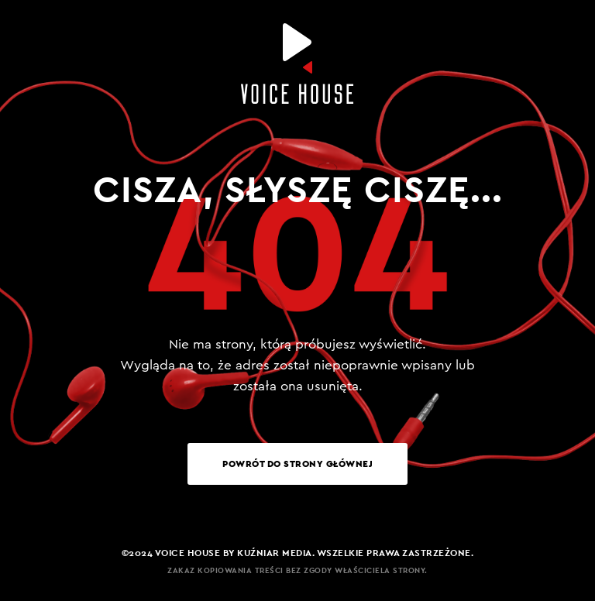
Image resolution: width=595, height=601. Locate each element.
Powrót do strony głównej (297, 463)
